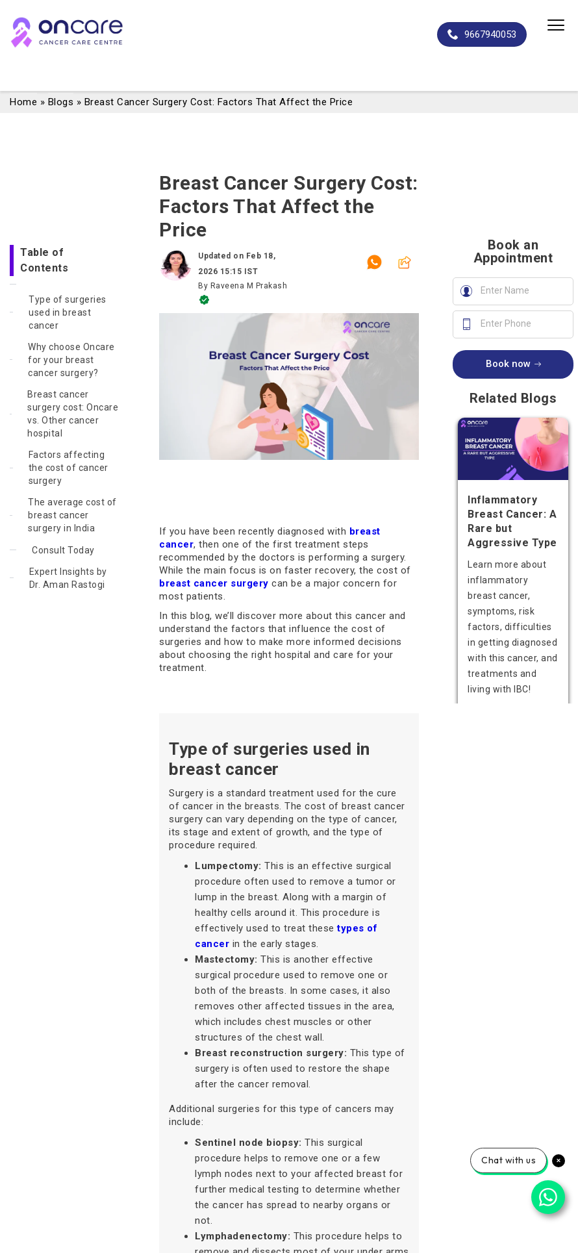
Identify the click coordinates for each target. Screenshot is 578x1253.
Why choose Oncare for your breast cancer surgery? (71, 360)
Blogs (61, 102)
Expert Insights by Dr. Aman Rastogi (68, 578)
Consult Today (63, 550)
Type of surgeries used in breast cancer (68, 312)
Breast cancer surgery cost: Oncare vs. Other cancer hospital (72, 413)
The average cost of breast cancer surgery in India (72, 515)
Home (23, 102)
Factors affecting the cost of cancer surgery (68, 467)
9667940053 (481, 34)
